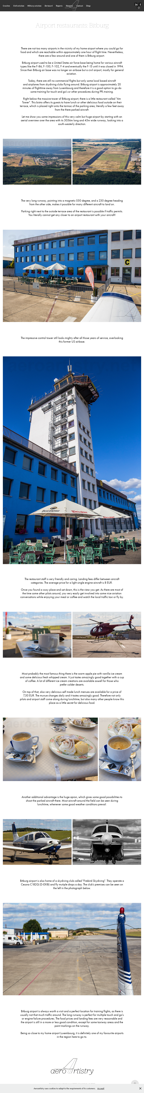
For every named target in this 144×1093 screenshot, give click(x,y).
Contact (79, 5)
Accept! (100, 1088)
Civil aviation (18, 5)
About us (69, 5)
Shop (88, 5)
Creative (6, 5)
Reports (59, 5)
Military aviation (34, 5)
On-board (49, 5)
